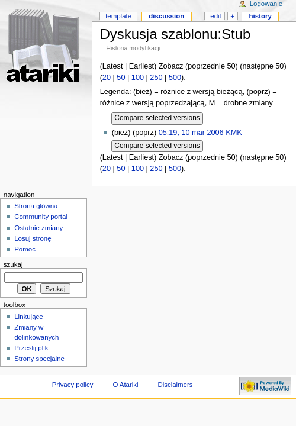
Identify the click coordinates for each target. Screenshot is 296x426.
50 (121, 77)
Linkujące (28, 316)
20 (106, 77)
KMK (234, 132)
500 (175, 77)
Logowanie (266, 3)
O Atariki (125, 384)
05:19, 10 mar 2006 (191, 132)
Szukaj (13, 264)
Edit (215, 16)
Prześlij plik (31, 347)
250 (156, 77)
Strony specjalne (39, 358)
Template (118, 16)
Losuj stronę (32, 238)
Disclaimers (174, 384)
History (260, 16)
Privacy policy (73, 384)
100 (137, 77)
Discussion (166, 16)
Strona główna (35, 205)
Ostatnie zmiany (38, 227)
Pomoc (25, 249)
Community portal (40, 216)
